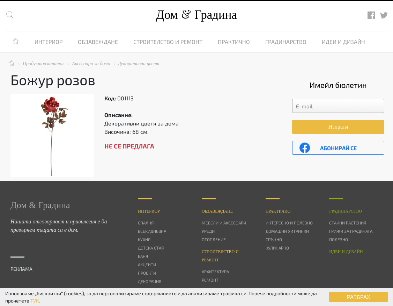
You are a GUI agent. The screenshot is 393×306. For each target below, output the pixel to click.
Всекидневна (152, 231)
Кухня (144, 239)
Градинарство (285, 41)
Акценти (147, 264)
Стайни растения (347, 222)
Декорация (149, 281)
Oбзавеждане (217, 211)
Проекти (147, 272)
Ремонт (210, 279)
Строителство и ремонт (167, 41)
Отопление (214, 239)
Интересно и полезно (289, 222)
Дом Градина (196, 15)
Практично (234, 41)
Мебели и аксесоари (224, 222)
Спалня (146, 222)
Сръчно (274, 239)
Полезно (338, 239)
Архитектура (215, 271)
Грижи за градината (350, 231)
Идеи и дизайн (343, 41)
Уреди (208, 231)
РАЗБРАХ (358, 296)
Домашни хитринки (287, 231)
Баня (143, 256)
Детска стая (151, 247)
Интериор (48, 41)
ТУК (34, 301)
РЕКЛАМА (21, 269)
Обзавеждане (98, 41)
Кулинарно (277, 247)
